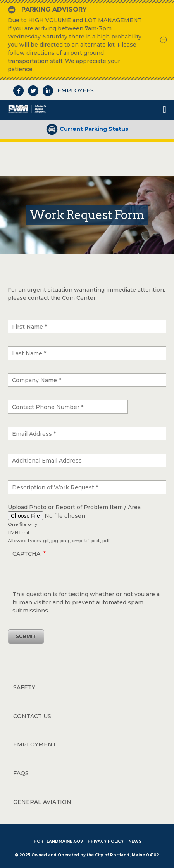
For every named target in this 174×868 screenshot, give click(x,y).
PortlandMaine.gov (58, 841)
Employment (34, 744)
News (134, 841)
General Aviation (42, 801)
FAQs (21, 773)
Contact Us (32, 716)
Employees (75, 90)
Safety (24, 687)
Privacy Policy (106, 841)
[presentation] (71, 657)
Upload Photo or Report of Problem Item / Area (74, 507)
